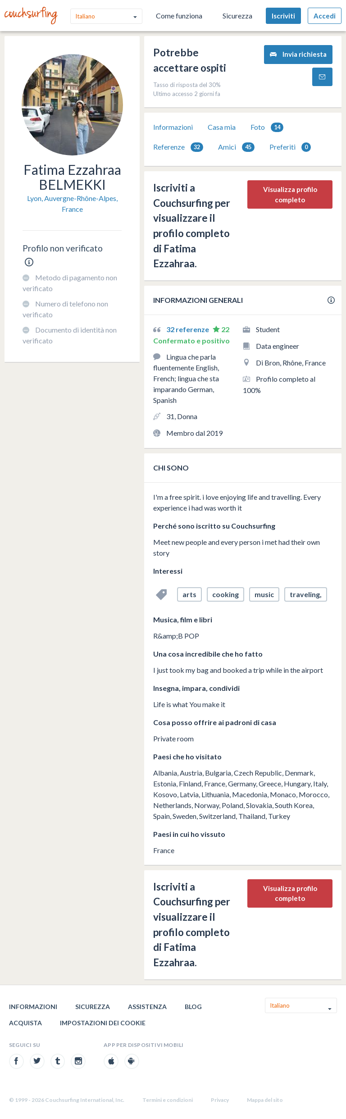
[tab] (173, 127)
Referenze (178, 147)
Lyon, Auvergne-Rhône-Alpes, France (72, 203)
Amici (236, 147)
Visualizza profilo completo (290, 194)
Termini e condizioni (167, 1099)
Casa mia (222, 127)
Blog (193, 1006)
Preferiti (290, 147)
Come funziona (179, 15)
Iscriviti (283, 16)
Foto (266, 127)
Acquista (25, 1023)
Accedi (325, 16)
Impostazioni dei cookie (103, 1023)
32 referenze (188, 329)
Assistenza (147, 1006)
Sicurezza (237, 15)
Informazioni (173, 127)
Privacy (220, 1099)
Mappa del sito (265, 1099)
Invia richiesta (298, 54)
